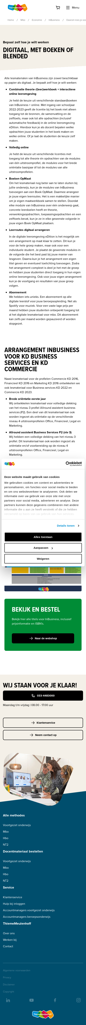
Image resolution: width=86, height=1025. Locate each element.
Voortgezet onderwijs (17, 825)
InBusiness (54, 20)
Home (11, 20)
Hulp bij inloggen (14, 903)
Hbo (5, 838)
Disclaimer (9, 985)
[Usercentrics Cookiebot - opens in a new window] (65, 463)
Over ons (9, 933)
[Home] (18, 7)
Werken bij (10, 939)
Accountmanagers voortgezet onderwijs (29, 910)
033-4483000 (43, 696)
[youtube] (31, 1000)
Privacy (7, 977)
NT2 (5, 844)
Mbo (23, 20)
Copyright (8, 992)
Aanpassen (43, 547)
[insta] (78, 1000)
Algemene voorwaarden (16, 970)
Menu (72, 7)
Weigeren (43, 558)
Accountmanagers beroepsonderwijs (26, 916)
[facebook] (55, 1000)
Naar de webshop (43, 638)
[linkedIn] (8, 1000)
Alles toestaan (43, 537)
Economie (37, 20)
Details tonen (66, 525)
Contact (8, 946)
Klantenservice (43, 723)
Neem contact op (43, 735)
